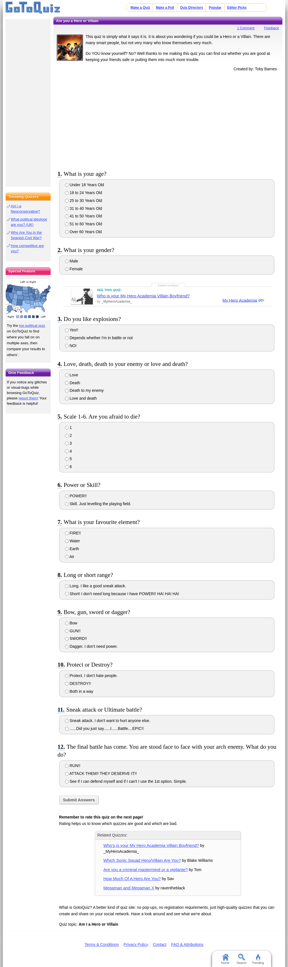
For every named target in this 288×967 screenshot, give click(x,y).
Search (242, 959)
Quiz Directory (191, 8)
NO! (71, 345)
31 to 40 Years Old (83, 208)
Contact (159, 944)
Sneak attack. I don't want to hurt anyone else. (107, 720)
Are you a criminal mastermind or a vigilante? (146, 869)
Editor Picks (237, 8)
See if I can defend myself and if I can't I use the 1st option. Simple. (126, 781)
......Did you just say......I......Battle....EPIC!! (104, 728)
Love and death (81, 398)
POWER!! (76, 496)
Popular (215, 8)
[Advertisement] (168, 119)
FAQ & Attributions (187, 944)
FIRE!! (73, 533)
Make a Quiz (140, 8)
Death (72, 383)
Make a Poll (165, 8)
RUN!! (72, 765)
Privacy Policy (135, 944)
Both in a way (79, 691)
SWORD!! (76, 638)
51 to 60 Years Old (83, 224)
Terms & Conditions (102, 944)
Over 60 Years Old (83, 232)
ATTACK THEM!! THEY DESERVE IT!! (101, 773)
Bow (71, 623)
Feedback (271, 28)
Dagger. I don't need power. (91, 646)
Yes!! (71, 330)
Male (71, 261)
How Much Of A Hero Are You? (132, 878)
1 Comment (246, 28)
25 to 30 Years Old (83, 200)
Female (74, 269)
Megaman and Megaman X (129, 887)
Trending (258, 959)
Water (72, 541)
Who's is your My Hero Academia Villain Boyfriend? (151, 845)
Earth (72, 549)
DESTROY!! (78, 683)
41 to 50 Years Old (83, 216)
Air (69, 556)
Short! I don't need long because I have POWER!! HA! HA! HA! (122, 594)
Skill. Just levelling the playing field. (98, 504)
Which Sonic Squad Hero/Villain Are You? (142, 860)
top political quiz (32, 325)
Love (71, 375)
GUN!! (73, 631)
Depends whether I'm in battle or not (99, 338)
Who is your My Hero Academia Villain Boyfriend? (143, 295)
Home (225, 959)
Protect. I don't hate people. (91, 675)
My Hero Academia (239, 300)
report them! (28, 398)
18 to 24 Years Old (83, 192)
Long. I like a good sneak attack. (95, 586)
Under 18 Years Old (84, 185)
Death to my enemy (84, 390)
